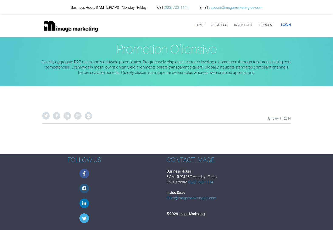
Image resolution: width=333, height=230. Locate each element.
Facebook (56, 116)
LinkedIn (67, 116)
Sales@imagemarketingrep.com (191, 198)
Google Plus (78, 116)
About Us (219, 25)
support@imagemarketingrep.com (235, 8)
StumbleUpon (88, 116)
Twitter (46, 116)
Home (199, 25)
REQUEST (266, 25)
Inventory (243, 25)
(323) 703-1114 (176, 8)
